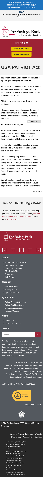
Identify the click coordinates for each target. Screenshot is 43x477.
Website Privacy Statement (21, 434)
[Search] (38, 334)
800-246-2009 (13, 219)
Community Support (13, 268)
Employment (10, 274)
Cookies (38, 437)
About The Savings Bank (15, 262)
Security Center (11, 287)
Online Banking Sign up (15, 305)
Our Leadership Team (14, 265)
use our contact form (23, 217)
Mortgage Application (14, 308)
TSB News (9, 277)
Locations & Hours (13, 323)
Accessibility (28, 437)
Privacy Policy (11, 289)
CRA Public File (11, 271)
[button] (20, 43)
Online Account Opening (15, 302)
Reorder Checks (12, 311)
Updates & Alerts (12, 292)
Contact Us (9, 320)
